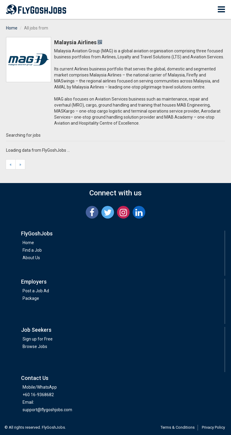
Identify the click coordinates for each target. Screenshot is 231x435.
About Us (31, 257)
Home (11, 28)
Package (31, 298)
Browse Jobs (35, 346)
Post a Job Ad (36, 290)
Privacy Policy (213, 427)
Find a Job (32, 250)
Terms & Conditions (178, 427)
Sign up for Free (38, 339)
